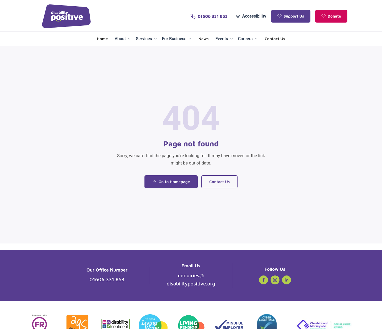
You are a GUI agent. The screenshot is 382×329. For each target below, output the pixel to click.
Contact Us (219, 181)
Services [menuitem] (146, 38)
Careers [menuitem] (248, 38)
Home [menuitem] (102, 38)
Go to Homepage (171, 181)
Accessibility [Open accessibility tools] (251, 16)
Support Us (290, 16)
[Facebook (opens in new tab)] (263, 279)
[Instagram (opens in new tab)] (275, 279)
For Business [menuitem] (177, 38)
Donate (331, 16)
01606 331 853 (106, 279)
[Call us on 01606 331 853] (209, 16)
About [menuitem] (123, 38)
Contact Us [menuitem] (275, 38)
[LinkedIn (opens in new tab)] (286, 279)
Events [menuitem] (224, 38)
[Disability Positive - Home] (66, 16)
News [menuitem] (203, 38)
